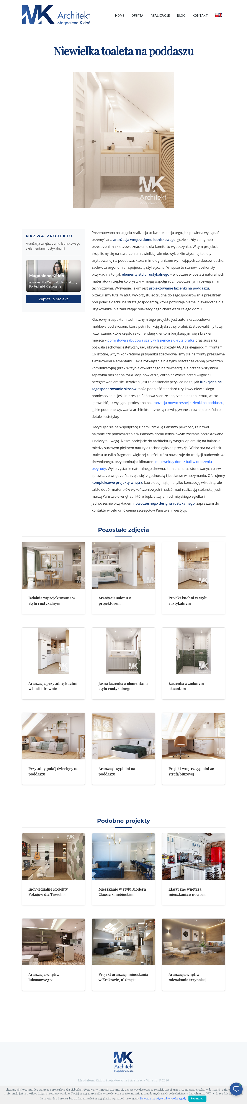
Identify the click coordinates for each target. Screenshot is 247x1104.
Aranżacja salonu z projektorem (114, 600)
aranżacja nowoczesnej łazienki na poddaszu (187, 402)
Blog (181, 16)
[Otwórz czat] (236, 1089)
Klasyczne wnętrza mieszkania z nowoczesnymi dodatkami (193, 894)
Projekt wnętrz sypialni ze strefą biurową (191, 771)
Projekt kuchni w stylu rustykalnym (188, 600)
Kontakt (200, 16)
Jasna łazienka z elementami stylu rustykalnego (123, 686)
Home (119, 16)
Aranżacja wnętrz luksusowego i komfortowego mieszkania (51, 979)
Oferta (138, 16)
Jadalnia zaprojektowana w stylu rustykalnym (51, 600)
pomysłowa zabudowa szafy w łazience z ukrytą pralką (151, 340)
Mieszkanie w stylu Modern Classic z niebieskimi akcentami (122, 894)
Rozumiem (197, 1098)
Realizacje (160, 16)
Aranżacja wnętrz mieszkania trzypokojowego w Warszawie (193, 979)
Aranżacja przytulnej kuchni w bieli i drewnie (52, 686)
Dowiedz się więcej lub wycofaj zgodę (163, 1098)
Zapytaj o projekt (53, 299)
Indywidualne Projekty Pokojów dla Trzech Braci (50, 891)
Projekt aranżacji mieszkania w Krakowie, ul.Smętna (123, 977)
